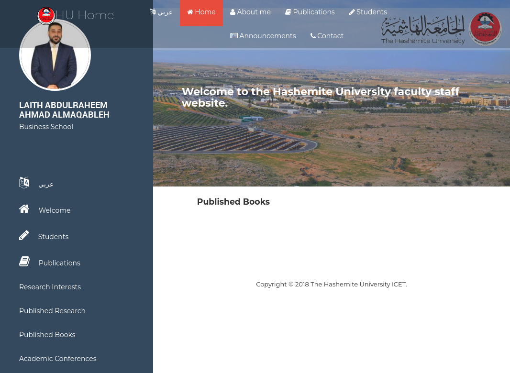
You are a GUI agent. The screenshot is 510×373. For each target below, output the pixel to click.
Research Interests (50, 287)
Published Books (47, 334)
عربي (161, 12)
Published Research (52, 311)
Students (368, 12)
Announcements (263, 36)
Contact (327, 36)
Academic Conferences (58, 358)
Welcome (45, 209)
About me (250, 12)
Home (201, 12)
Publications (310, 12)
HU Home (75, 15)
